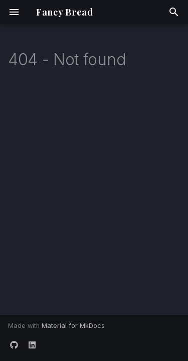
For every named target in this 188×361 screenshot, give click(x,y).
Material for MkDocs (73, 325)
